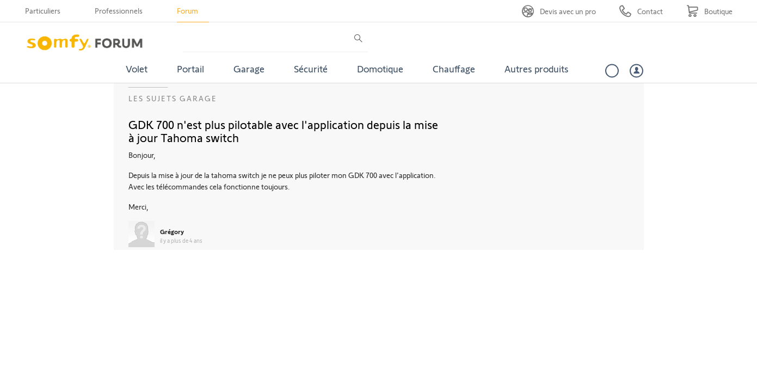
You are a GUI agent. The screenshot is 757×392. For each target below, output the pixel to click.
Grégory (172, 231)
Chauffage (454, 69)
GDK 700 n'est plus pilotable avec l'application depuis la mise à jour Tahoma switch (283, 130)
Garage (248, 69)
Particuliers (42, 10)
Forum (187, 10)
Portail (190, 69)
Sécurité (311, 69)
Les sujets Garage (172, 98)
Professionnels (119, 10)
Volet (136, 69)
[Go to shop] (709, 11)
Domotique (380, 69)
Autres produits (536, 69)
